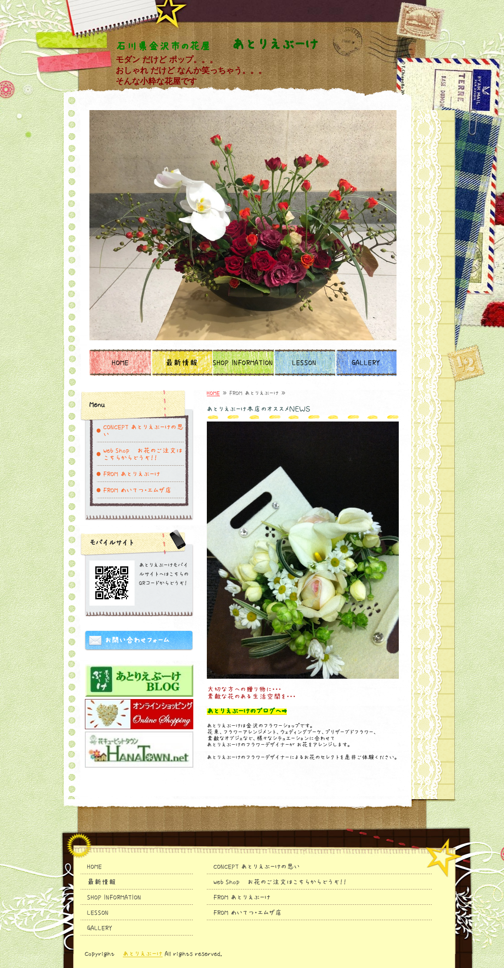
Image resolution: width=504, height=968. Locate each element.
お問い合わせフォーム (137, 640)
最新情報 (181, 363)
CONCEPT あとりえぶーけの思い (143, 430)
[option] (243, 225)
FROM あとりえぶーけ (131, 473)
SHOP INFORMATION (243, 363)
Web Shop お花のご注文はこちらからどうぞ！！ (142, 454)
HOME (120, 363)
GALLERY (366, 363)
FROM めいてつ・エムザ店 (137, 490)
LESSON (304, 363)
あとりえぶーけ (143, 953)
